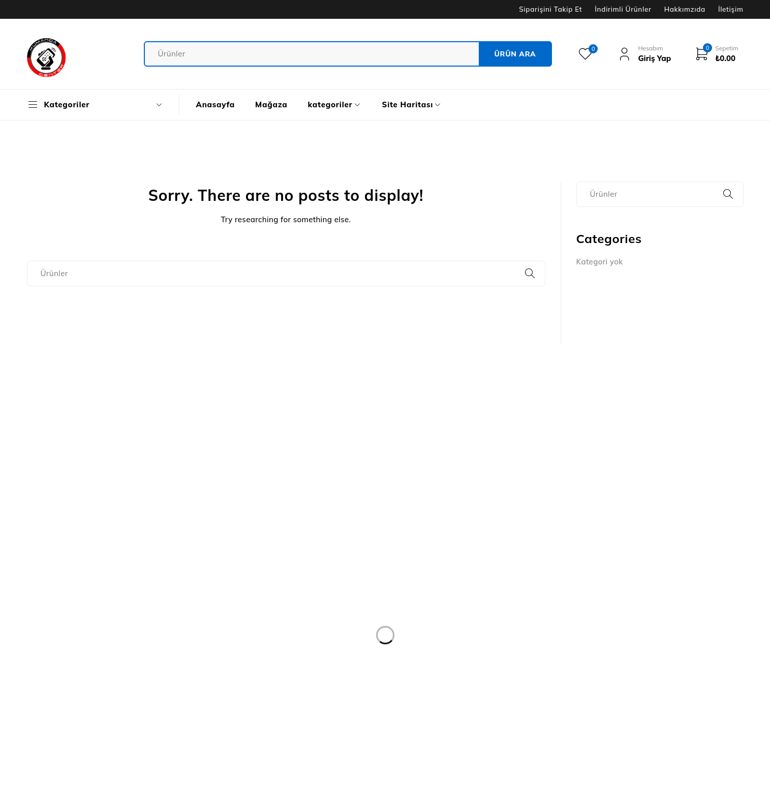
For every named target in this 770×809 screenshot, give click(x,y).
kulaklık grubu (602, 541)
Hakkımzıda (684, 9)
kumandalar (598, 523)
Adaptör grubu (603, 688)
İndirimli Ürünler (623, 9)
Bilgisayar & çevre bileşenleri (629, 651)
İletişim (731, 9)
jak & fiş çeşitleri (606, 559)
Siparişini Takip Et (550, 9)
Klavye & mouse (605, 633)
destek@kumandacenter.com (80, 648)
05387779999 (58, 663)
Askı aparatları (603, 669)
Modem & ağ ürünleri (614, 614)
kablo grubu (598, 578)
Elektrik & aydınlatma (615, 596)
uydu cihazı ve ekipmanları (625, 724)
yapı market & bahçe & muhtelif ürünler (648, 706)
